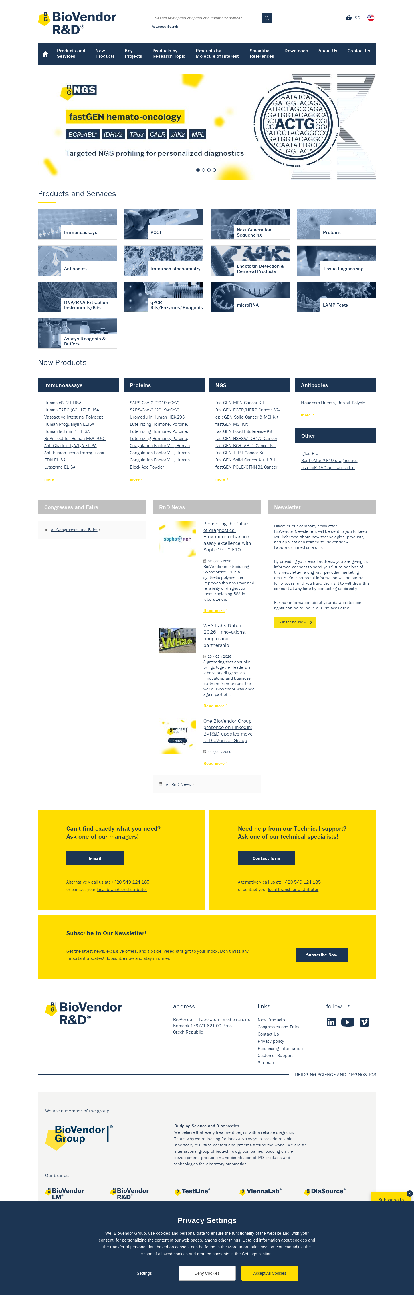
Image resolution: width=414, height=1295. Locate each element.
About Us (328, 50)
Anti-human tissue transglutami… (76, 452)
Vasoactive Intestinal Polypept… (75, 417)
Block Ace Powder (147, 467)
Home (45, 54)
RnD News (172, 507)
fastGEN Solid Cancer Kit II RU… (247, 460)
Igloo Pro (309, 453)
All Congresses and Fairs (74, 529)
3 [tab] (209, 170)
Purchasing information (280, 1048)
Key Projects (133, 53)
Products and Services (71, 53)
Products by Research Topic (168, 53)
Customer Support (275, 1055)
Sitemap (266, 1062)
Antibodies (314, 385)
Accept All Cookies (269, 1273)
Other (308, 435)
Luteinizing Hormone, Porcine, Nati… (159, 424)
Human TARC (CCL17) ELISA (71, 410)
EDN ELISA (55, 460)
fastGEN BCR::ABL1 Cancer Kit (245, 445)
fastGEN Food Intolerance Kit (243, 431)
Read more (214, 610)
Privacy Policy (336, 608)
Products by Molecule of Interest (217, 53)
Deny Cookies (207, 1273)
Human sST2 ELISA (62, 402)
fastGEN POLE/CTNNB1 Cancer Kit (246, 467)
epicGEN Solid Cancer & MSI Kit (246, 417)
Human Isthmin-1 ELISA (67, 431)
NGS (220, 385)
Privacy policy (271, 1041)
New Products (105, 53)
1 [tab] (198, 170)
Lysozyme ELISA (59, 467)
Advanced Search (165, 26)
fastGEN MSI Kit (231, 424)
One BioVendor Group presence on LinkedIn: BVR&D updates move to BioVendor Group (228, 731)
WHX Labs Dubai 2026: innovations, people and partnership (224, 635)
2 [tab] (203, 170)
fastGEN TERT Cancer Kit (240, 452)
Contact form (266, 858)
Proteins (140, 385)
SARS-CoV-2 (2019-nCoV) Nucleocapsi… (154, 403)
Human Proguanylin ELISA (69, 424)
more (49, 479)
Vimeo (364, 1022)
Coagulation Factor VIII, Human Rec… (160, 446)
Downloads (296, 50)
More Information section (251, 1247)
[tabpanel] (207, 127)
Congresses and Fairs (71, 507)
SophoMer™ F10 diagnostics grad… (329, 460)
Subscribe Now (292, 622)
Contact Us (359, 50)
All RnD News (178, 784)
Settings (144, 1273)
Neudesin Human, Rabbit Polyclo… (335, 402)
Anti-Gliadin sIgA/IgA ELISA (70, 445)
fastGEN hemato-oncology (207, 127)
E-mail (95, 858)
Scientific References (262, 53)
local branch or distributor (122, 889)
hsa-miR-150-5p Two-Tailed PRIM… (328, 468)
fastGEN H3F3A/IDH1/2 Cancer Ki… (246, 438)
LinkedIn (331, 1022)
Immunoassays (63, 385)
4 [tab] (214, 170)
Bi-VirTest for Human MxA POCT (75, 438)
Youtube (347, 1022)
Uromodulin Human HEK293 (157, 417)
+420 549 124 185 (130, 882)
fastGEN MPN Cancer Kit (239, 402)
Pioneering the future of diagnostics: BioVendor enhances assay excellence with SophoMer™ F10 (227, 536)
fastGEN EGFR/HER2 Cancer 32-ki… (247, 410)
